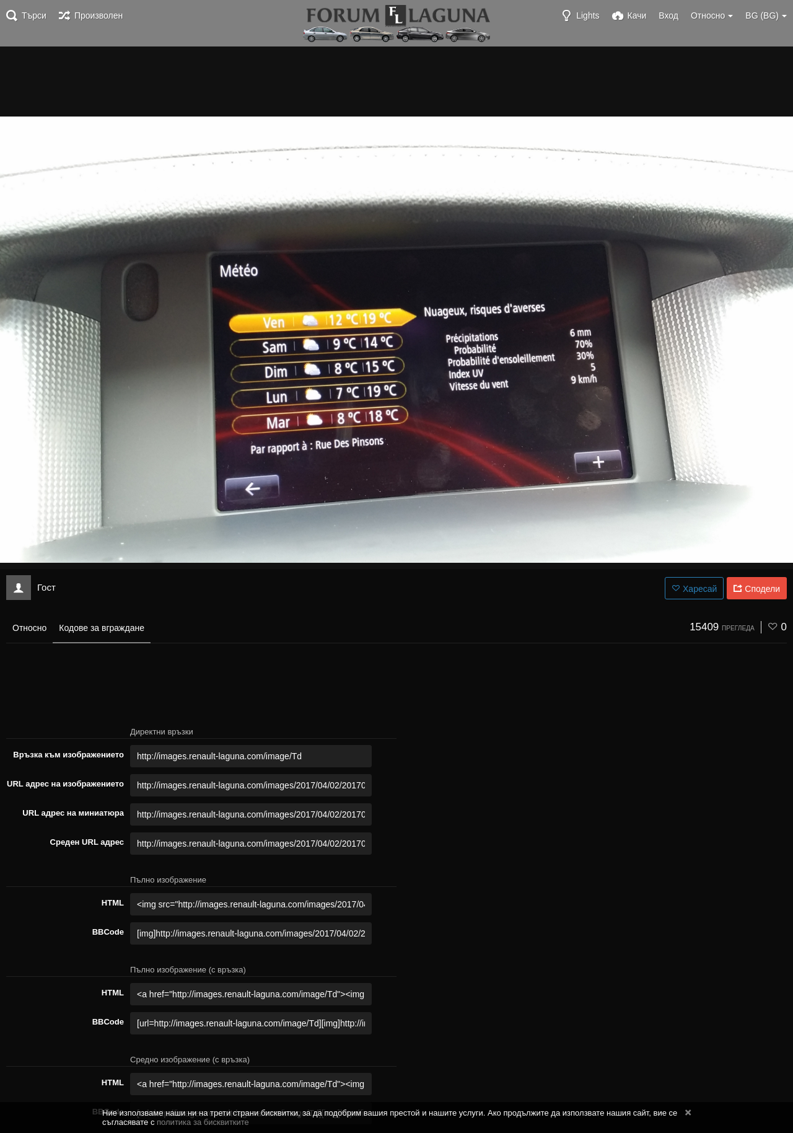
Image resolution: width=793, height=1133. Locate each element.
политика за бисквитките (203, 1122)
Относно (29, 628)
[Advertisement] (396, 80)
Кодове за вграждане (101, 628)
